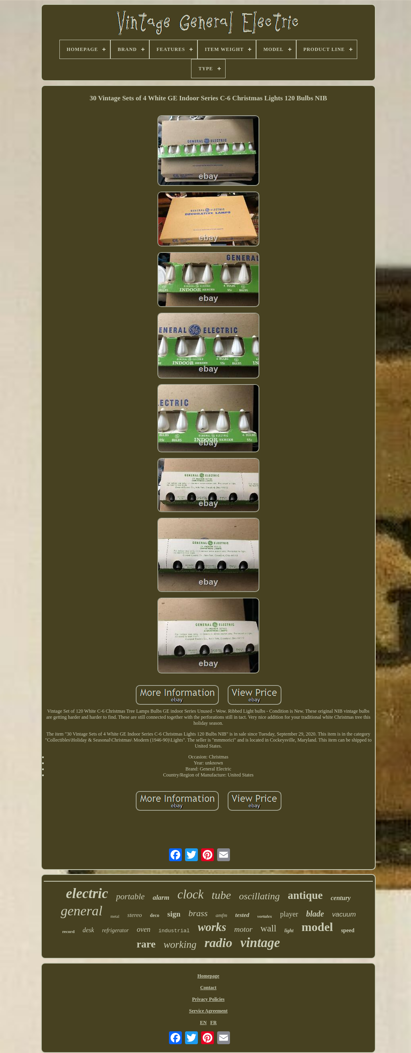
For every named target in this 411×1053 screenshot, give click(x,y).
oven (144, 929)
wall (268, 928)
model (317, 926)
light (289, 930)
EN (203, 1022)
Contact (208, 987)
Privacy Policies (208, 999)
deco (154, 915)
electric (87, 893)
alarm (161, 897)
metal (114, 916)
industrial (174, 931)
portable (130, 896)
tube (221, 895)
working (179, 944)
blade (315, 913)
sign (174, 914)
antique (305, 895)
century (341, 897)
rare (145, 944)
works (212, 927)
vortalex (264, 916)
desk (88, 930)
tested (242, 915)
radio (218, 942)
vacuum (344, 914)
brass (198, 913)
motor (243, 929)
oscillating (259, 896)
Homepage (208, 976)
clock (190, 894)
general (81, 910)
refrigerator (115, 930)
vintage (260, 942)
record (68, 931)
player (289, 914)
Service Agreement (208, 1011)
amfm (221, 915)
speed (347, 930)
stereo (134, 915)
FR (213, 1022)
